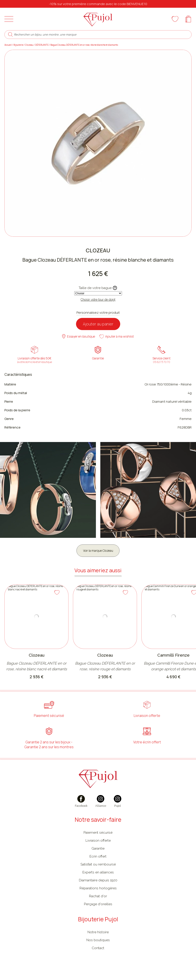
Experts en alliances (98, 876)
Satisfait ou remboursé (98, 868)
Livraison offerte (98, 844)
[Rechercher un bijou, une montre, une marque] (101, 38)
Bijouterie (18, 47)
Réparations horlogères (98, 892)
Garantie (98, 852)
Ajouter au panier (98, 327)
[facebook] (81, 807)
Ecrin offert (98, 860)
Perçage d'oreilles (98, 908)
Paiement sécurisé (98, 836)
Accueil (8, 47)
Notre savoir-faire (98, 823)
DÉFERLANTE (42, 47)
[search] (10, 37)
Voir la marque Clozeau (98, 554)
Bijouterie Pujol (98, 923)
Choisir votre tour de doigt (98, 302)
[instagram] (100, 807)
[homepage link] (98, 20)
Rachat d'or (98, 900)
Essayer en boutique (78, 339)
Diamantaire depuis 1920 (98, 884)
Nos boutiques (98, 944)
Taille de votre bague (98, 291)
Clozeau (29, 47)
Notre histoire (98, 936)
